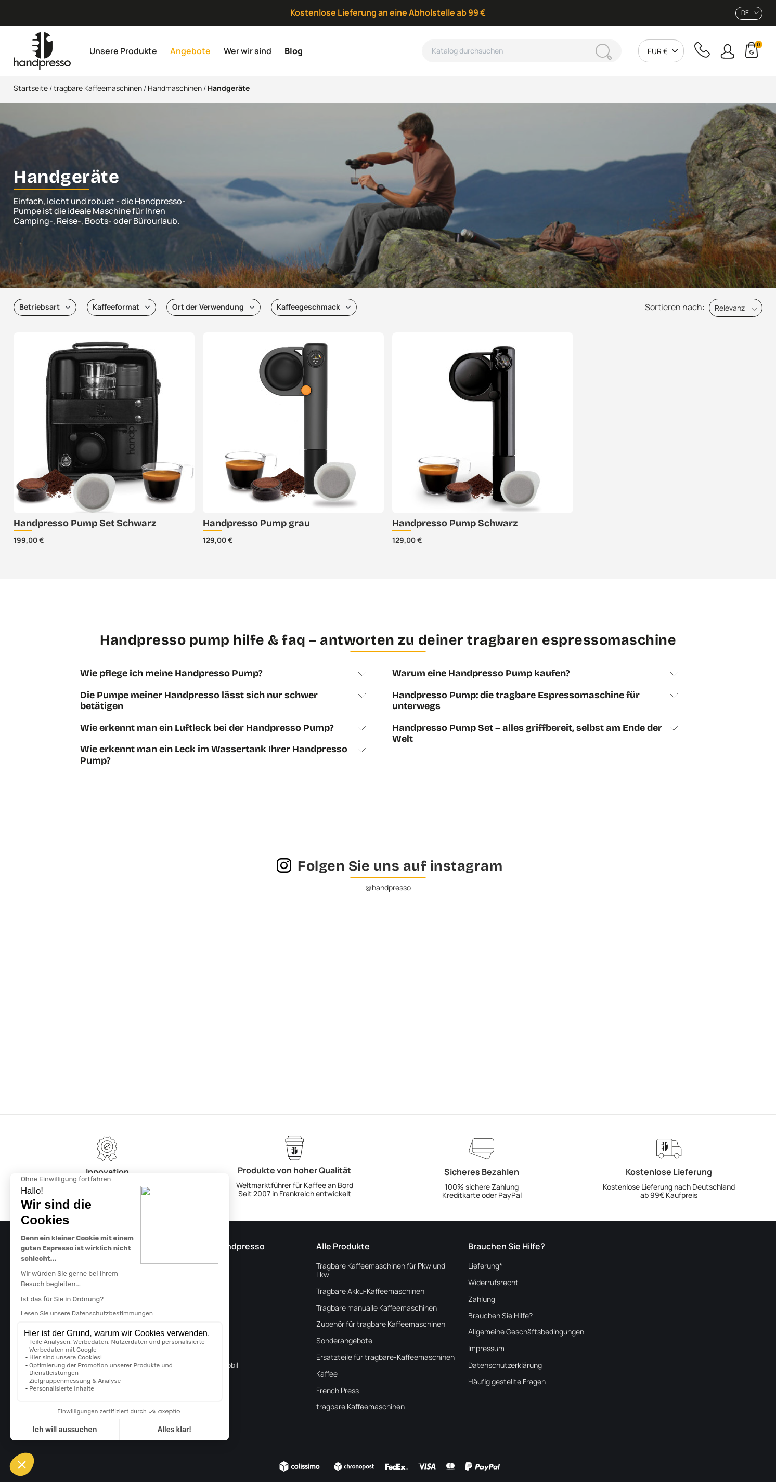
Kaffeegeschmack (308, 307)
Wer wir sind (184, 1282)
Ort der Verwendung (208, 307)
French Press (337, 1390)
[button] (727, 51)
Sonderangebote (344, 1341)
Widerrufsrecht (493, 1282)
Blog (172, 1299)
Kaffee (327, 1374)
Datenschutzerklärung (505, 1365)
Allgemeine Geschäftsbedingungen (526, 1332)
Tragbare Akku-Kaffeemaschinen (370, 1291)
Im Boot (177, 1332)
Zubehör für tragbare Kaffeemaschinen (380, 1324)
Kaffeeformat (116, 307)
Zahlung (481, 1299)
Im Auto (177, 1382)
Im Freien (180, 1316)
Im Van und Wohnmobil (201, 1365)
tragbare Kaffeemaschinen (360, 1407)
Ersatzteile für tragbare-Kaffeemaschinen (385, 1357)
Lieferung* (485, 1266)
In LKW (176, 1348)
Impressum (486, 1348)
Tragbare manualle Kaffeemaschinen (376, 1308)
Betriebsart (39, 307)
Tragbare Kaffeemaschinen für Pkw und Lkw (380, 1270)
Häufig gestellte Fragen (507, 1382)
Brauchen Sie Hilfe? (500, 1316)
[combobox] (749, 13)
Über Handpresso (194, 1266)
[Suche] (522, 50)
